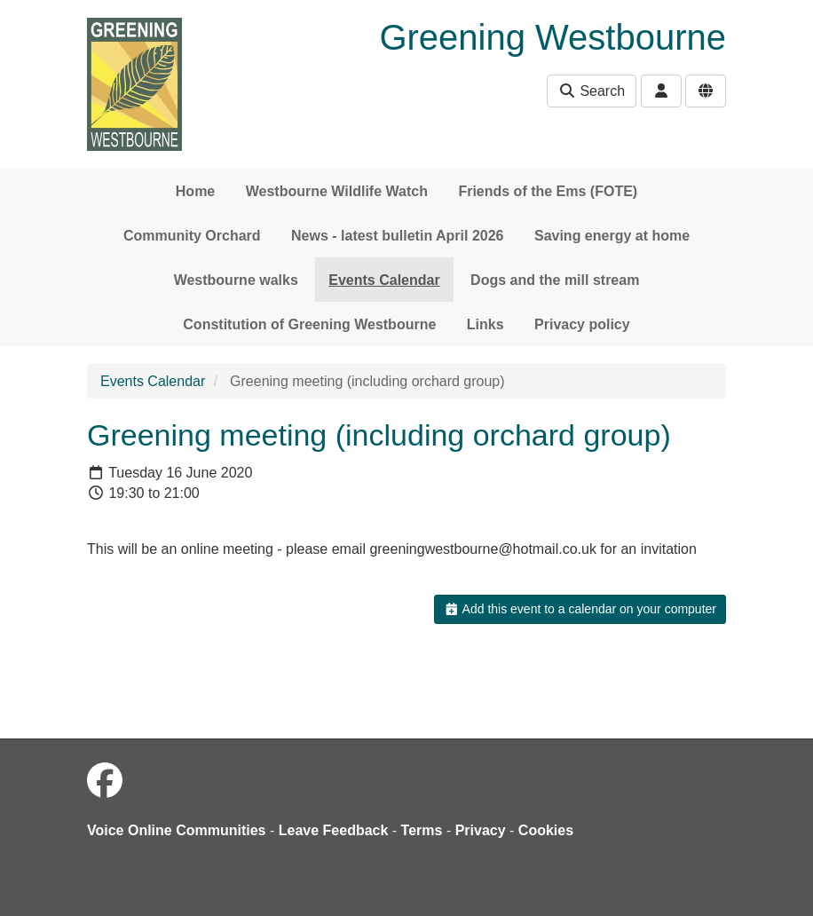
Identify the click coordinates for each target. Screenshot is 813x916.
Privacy (480, 830)
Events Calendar (383, 280)
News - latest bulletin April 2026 (397, 235)
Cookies (545, 830)
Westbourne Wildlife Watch (337, 191)
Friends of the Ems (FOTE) (547, 191)
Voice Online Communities (176, 830)
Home (195, 191)
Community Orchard (192, 235)
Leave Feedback (334, 830)
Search (591, 91)
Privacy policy (582, 324)
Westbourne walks (236, 280)
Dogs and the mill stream (554, 280)
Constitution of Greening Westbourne (309, 324)
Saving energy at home (612, 235)
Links (485, 324)
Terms (422, 830)
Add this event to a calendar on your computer (580, 609)
